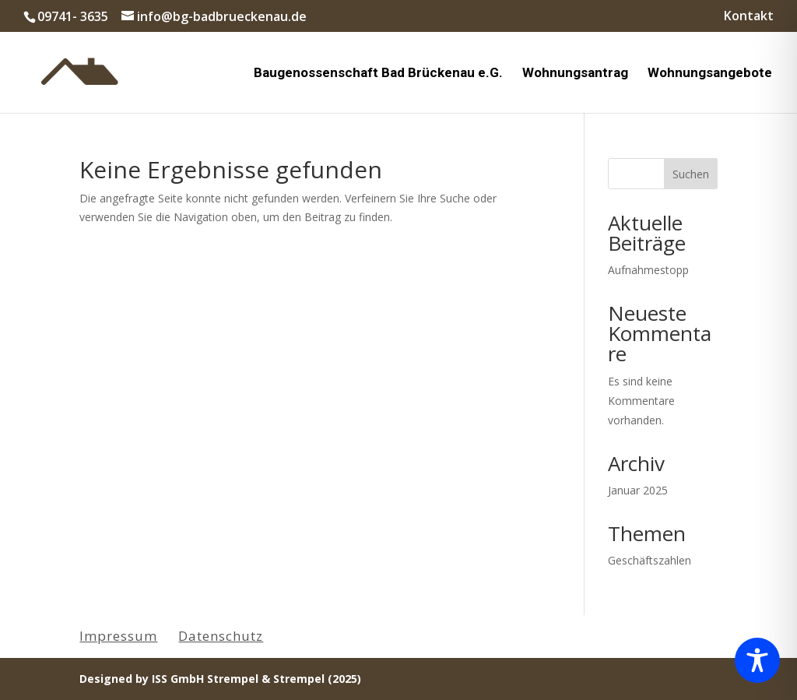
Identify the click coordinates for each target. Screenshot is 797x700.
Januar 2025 (638, 490)
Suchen (690, 174)
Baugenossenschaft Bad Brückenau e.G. (378, 73)
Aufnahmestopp (648, 269)
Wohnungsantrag (575, 73)
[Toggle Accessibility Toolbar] (757, 660)
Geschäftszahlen (649, 560)
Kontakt (749, 16)
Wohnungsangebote (710, 73)
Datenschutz (220, 636)
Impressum (118, 636)
